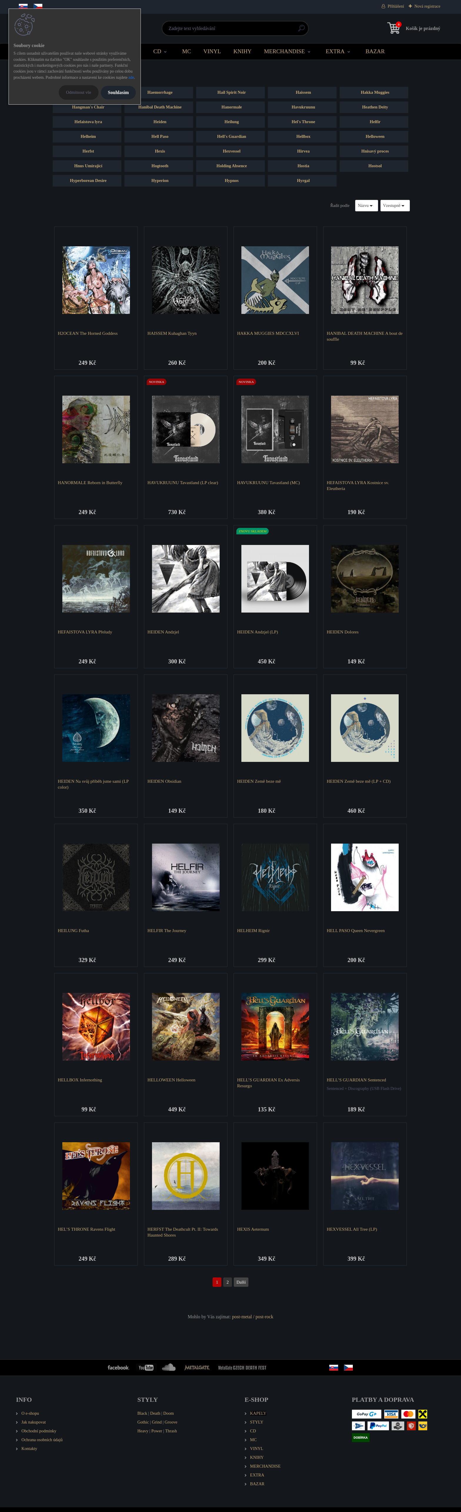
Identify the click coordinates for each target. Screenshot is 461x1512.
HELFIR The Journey (167, 933)
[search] (301, 30)
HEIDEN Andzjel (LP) (258, 633)
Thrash (171, 1436)
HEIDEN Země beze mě (260, 783)
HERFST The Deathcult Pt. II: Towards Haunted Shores (183, 1236)
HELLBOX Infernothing (81, 1083)
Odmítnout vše (78, 92)
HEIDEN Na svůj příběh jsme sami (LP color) (94, 786)
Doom (168, 1418)
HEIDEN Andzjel (164, 633)
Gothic (143, 1427)
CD (157, 51)
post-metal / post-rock (252, 1321)
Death (155, 1418)
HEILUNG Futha (74, 933)
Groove (171, 1427)
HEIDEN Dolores (343, 633)
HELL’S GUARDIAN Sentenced (357, 1083)
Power (156, 1436)
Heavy (142, 1436)
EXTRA (335, 51)
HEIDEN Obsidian (165, 783)
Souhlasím (118, 92)
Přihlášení (395, 6)
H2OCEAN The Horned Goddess (88, 333)
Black (142, 1418)
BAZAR (375, 51)
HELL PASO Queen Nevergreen (356, 933)
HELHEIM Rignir (254, 933)
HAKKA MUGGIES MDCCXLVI (269, 333)
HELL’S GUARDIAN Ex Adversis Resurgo (269, 1086)
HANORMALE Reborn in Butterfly (91, 483)
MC (186, 51)
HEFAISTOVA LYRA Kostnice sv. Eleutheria (359, 486)
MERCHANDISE (284, 51)
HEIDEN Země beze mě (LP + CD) (359, 783)
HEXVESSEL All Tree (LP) (353, 1233)
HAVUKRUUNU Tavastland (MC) (269, 483)
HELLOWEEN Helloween (172, 1083)
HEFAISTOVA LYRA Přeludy (86, 633)
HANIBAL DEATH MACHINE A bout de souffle (363, 336)
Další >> (241, 1287)
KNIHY (242, 51)
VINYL (212, 51)
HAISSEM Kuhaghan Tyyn (172, 333)
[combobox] (366, 205)
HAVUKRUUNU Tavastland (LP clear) (183, 483)
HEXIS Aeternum (254, 1233)
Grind (157, 1427)
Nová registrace (427, 6)
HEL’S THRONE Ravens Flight (87, 1233)
